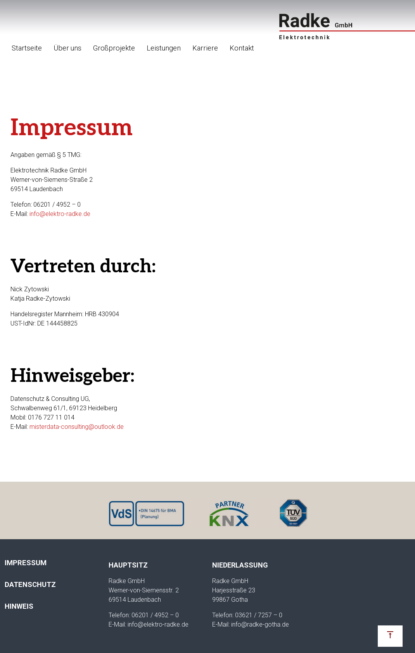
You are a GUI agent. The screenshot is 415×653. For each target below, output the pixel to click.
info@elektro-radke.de (59, 214)
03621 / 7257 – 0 (258, 615)
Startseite (27, 48)
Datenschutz (30, 584)
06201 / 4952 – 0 (155, 615)
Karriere (205, 48)
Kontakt (242, 48)
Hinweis (19, 606)
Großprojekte (114, 48)
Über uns (67, 48)
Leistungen (164, 48)
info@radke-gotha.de (260, 624)
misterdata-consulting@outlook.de (76, 426)
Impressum (26, 563)
